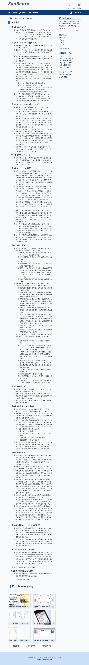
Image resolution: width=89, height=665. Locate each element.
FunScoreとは (19, 18)
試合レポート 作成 (65, 63)
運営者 (16, 645)
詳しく (78, 30)
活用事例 (35, 12)
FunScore (18, 3)
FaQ (60, 46)
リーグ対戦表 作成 (65, 61)
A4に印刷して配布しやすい (19, 641)
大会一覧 (14, 12)
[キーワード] (71, 5)
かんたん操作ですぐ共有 (19, 606)
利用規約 (46, 645)
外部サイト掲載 (64, 67)
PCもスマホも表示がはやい (44, 624)
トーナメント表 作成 (66, 58)
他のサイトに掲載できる (44, 640)
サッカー (62, 40)
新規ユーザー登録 (65, 56)
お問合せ (30, 645)
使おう (24, 12)
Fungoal (63, 77)
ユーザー (76, 12)
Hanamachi (45, 657)
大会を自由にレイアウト (19, 623)
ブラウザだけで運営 (42, 606)
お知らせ (62, 44)
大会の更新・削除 (65, 65)
